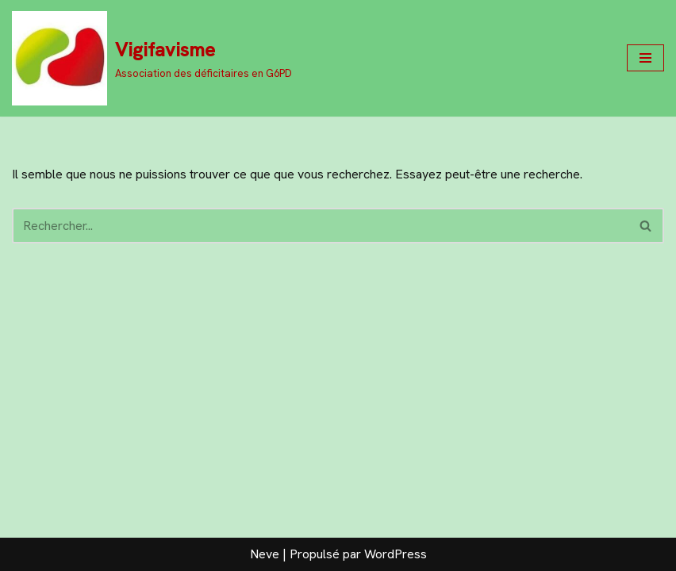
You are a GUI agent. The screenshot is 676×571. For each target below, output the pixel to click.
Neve (264, 554)
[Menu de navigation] (645, 57)
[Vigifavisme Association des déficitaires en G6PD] (152, 58)
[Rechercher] (320, 225)
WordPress (395, 554)
